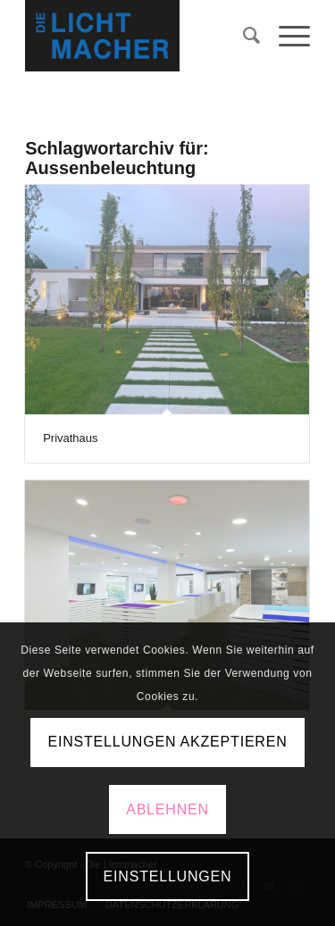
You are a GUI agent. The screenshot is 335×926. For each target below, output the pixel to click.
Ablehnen (167, 809)
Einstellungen (168, 876)
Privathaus (70, 438)
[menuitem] (243, 35)
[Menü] (285, 35)
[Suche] (243, 35)
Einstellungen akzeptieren (167, 741)
